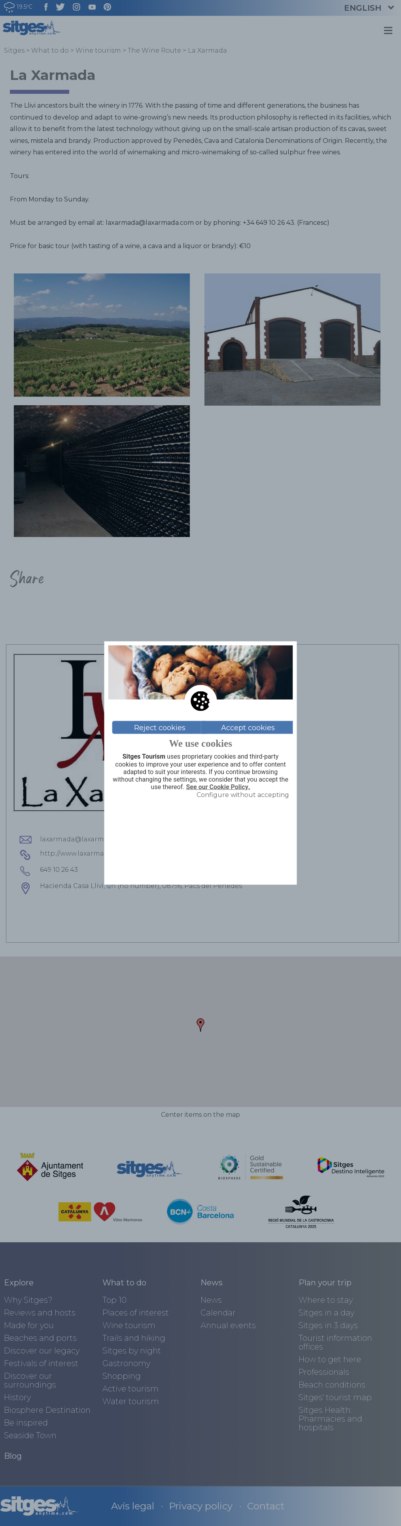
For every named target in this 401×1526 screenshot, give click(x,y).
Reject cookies (159, 727)
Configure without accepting (243, 795)
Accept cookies (248, 727)
